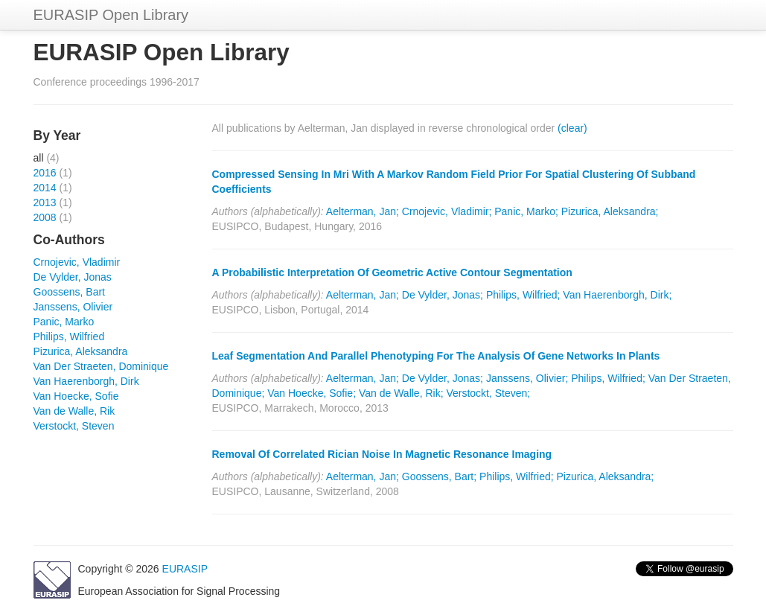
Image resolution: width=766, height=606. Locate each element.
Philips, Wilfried (69, 336)
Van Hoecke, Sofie (76, 396)
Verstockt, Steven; (488, 393)
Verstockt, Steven (74, 426)
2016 (45, 173)
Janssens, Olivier (73, 307)
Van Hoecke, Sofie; (311, 393)
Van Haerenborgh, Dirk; (617, 295)
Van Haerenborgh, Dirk (86, 381)
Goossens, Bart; (439, 476)
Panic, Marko (64, 322)
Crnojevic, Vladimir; (447, 211)
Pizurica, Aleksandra (80, 351)
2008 (45, 217)
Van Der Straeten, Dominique (101, 366)
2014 (45, 188)
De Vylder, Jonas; (442, 295)
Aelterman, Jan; (362, 211)
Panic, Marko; (526, 211)
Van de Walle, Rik (74, 411)
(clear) (572, 128)
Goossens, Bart (69, 292)
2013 (45, 202)
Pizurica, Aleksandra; (610, 211)
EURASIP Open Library (111, 15)
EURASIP (185, 569)
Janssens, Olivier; (527, 378)
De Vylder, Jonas (72, 277)
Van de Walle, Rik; (401, 393)
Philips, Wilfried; (523, 295)
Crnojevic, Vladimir (77, 262)
